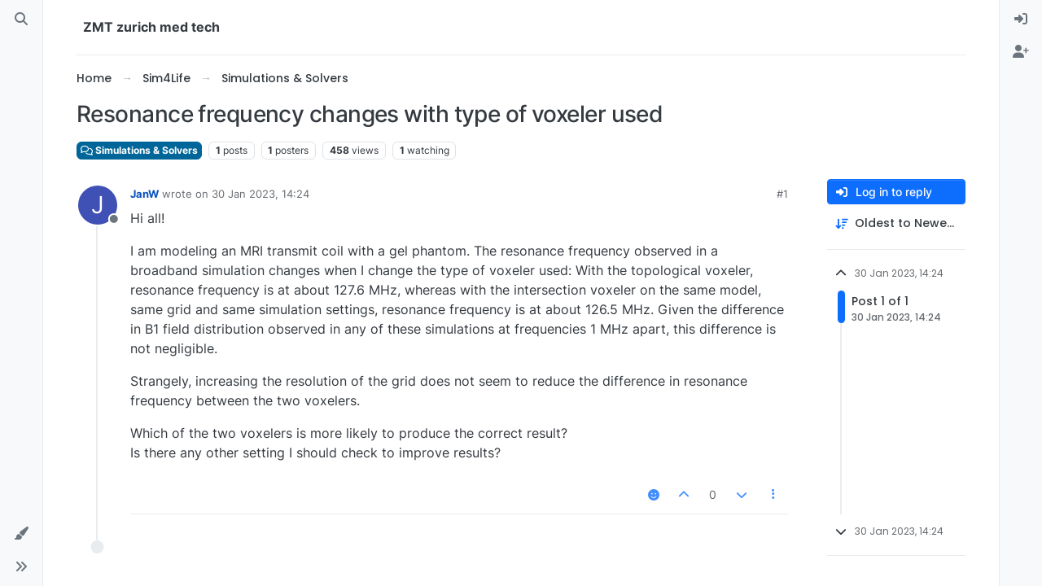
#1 (782, 193)
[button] (21, 534)
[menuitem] (1020, 20)
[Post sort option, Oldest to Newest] (896, 223)
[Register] (1020, 52)
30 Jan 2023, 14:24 (260, 193)
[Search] (21, 20)
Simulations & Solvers (139, 150)
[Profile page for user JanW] (97, 205)
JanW (144, 193)
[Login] (1020, 20)
